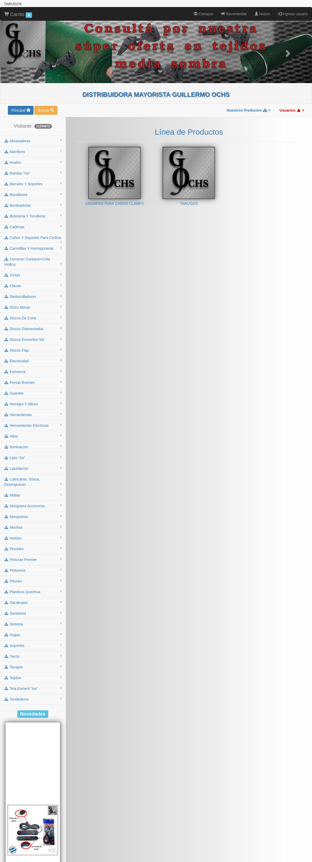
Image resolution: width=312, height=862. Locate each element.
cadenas (33, 226)
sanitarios (33, 613)
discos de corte (33, 317)
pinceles (33, 548)
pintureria (33, 570)
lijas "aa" (33, 457)
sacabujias (33, 602)
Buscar (46, 110)
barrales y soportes (33, 183)
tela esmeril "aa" (33, 688)
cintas (33, 274)
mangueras (33, 516)
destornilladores (33, 296)
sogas (33, 634)
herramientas (33, 414)
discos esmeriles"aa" (33, 339)
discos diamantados (33, 328)
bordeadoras (33, 205)
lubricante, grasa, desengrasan (33, 482)
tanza (33, 656)
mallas (33, 495)
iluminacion (33, 446)
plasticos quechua (33, 591)
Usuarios (291, 110)
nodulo (33, 538)
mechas (33, 527)
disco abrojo (33, 307)
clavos (33, 285)
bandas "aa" (33, 173)
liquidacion (33, 468)
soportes (33, 645)
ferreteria (33, 371)
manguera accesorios (33, 505)
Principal (20, 110)
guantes (33, 393)
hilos (33, 436)
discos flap (33, 350)
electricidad (33, 360)
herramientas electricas (33, 425)
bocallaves (33, 194)
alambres (33, 151)
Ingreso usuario (293, 14)
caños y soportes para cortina (33, 239)
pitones (33, 581)
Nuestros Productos (249, 110)
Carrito (18, 15)
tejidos (33, 677)
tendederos (33, 699)
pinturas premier (33, 559)
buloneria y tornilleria (33, 216)
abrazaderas (33, 140)
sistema (33, 623)
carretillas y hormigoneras (33, 248)
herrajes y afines (33, 403)
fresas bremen (33, 382)
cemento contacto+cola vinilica (33, 261)
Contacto (203, 14)
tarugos (33, 666)
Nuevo (262, 14)
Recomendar (234, 14)
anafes (33, 162)
